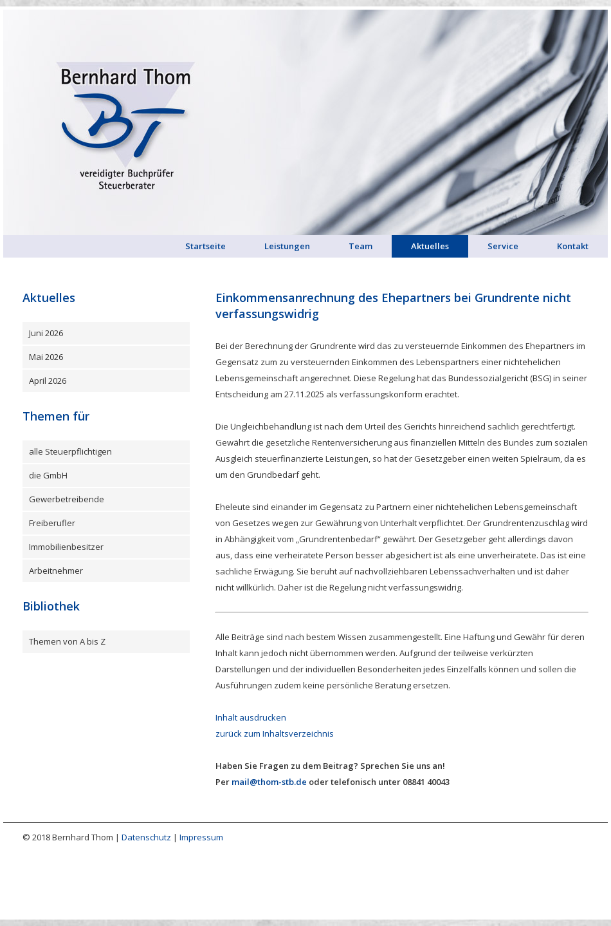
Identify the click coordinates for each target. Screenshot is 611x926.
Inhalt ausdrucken (250, 717)
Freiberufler (52, 523)
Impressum (201, 837)
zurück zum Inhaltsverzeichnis (274, 733)
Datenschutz (146, 837)
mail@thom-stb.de (269, 782)
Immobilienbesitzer (66, 547)
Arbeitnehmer (56, 570)
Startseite (205, 246)
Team (360, 246)
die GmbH (48, 475)
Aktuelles (430, 246)
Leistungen (287, 246)
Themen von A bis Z (67, 641)
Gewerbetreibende (66, 499)
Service (503, 246)
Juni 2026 (46, 333)
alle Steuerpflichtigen (70, 451)
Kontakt (572, 246)
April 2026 (47, 380)
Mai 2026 (46, 357)
